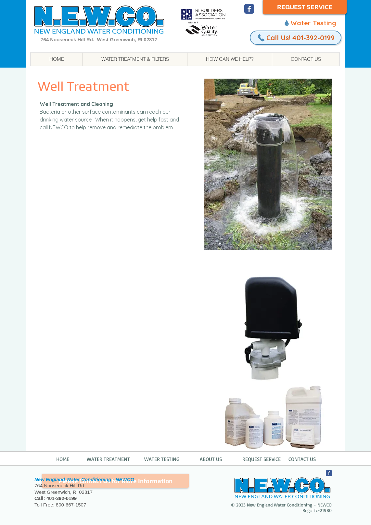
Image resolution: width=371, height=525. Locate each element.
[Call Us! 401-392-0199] (295, 38)
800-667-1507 (71, 504)
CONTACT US (302, 459)
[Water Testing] (309, 23)
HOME (62, 459)
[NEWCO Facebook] (249, 9)
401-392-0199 (61, 498)
